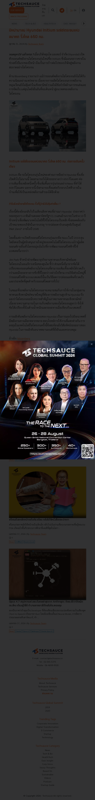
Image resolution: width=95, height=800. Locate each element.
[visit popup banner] (47, 400)
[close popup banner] (91, 344)
